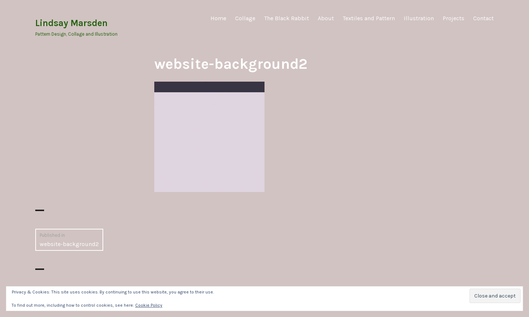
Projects (453, 18)
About (326, 18)
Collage (245, 18)
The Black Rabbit (286, 18)
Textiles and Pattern (369, 18)
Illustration (419, 18)
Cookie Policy (148, 305)
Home (218, 18)
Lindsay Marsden (71, 23)
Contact (483, 18)
